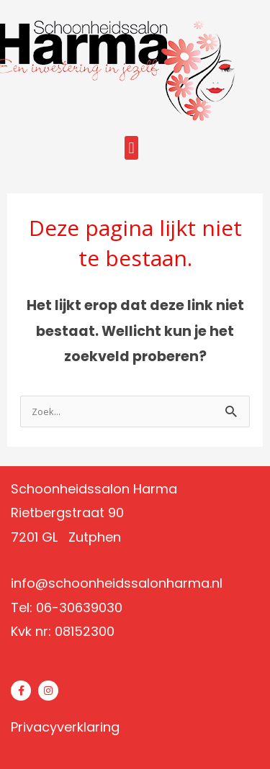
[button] (131, 148)
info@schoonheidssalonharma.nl (116, 583)
